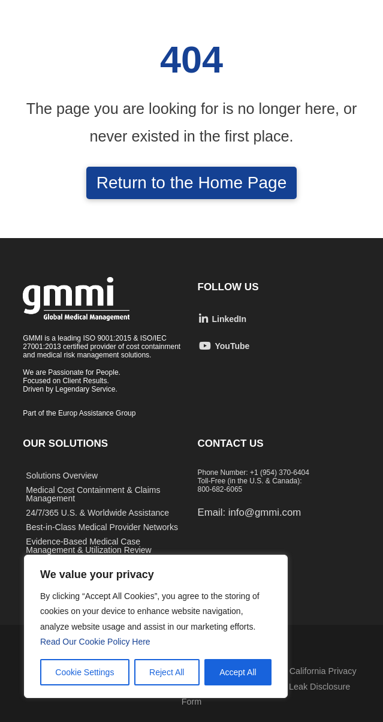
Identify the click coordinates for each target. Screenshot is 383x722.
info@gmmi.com (264, 512)
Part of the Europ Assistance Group (79, 413)
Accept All (237, 672)
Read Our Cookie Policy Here (96, 641)
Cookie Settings (84, 672)
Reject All (166, 672)
